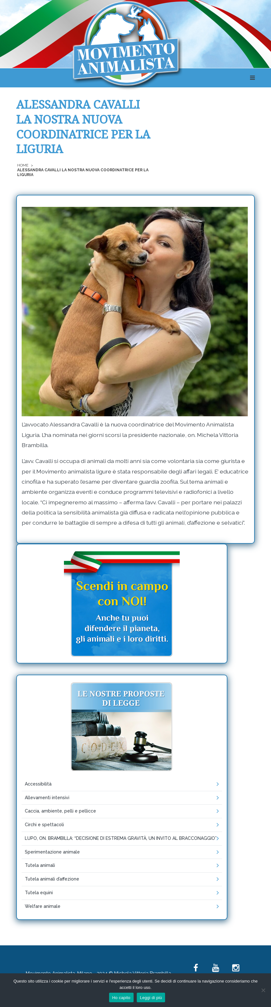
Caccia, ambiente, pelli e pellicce (60, 810)
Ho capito (121, 997)
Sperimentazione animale (52, 851)
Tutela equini (39, 892)
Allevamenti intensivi (47, 797)
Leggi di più (151, 997)
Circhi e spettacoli (44, 824)
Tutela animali (40, 865)
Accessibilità (38, 783)
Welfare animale (42, 906)
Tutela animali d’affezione (52, 878)
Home (22, 165)
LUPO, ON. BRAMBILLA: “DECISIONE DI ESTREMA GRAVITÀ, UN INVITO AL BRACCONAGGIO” (121, 838)
